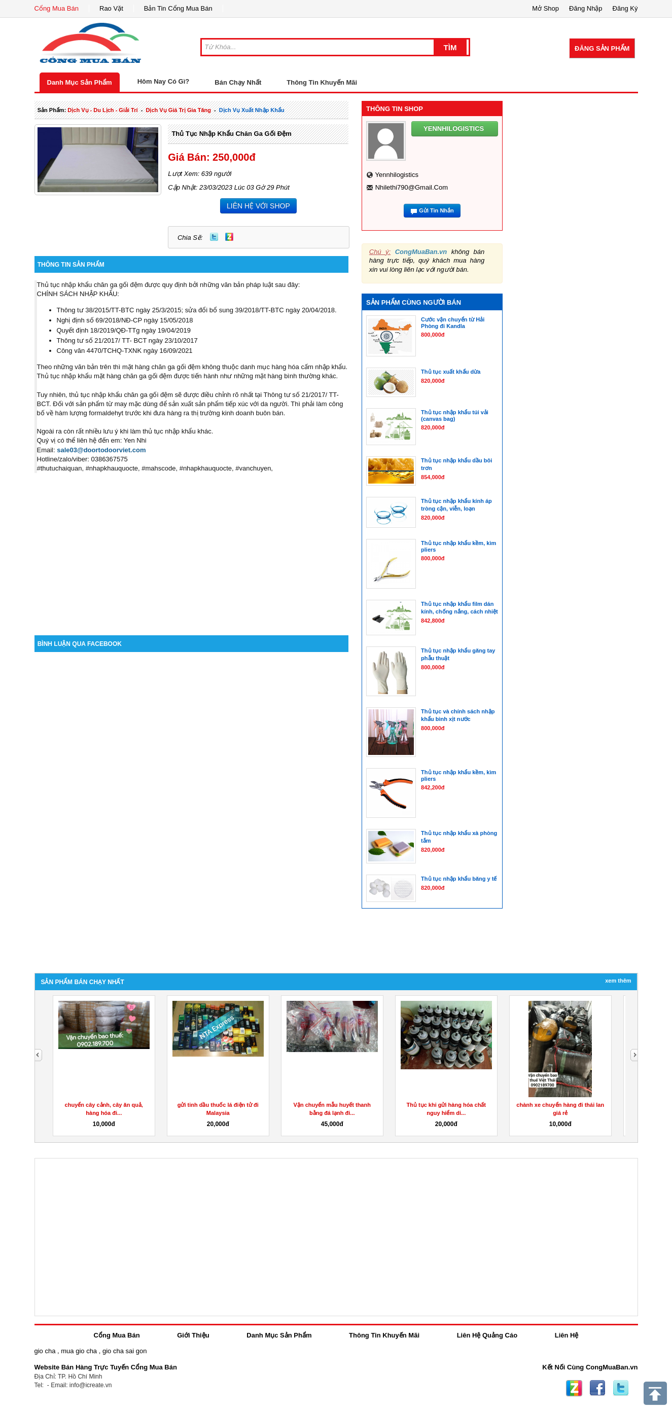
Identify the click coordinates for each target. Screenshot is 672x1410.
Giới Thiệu (193, 1335)
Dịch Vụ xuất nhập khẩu (252, 110)
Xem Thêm (618, 981)
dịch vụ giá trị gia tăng (178, 110)
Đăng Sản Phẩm (602, 48)
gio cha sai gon (124, 1351)
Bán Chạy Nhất (238, 82)
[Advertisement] (191, 549)
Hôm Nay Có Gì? (163, 81)
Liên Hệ (567, 1335)
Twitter (214, 237)
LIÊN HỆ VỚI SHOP (258, 206)
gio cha (45, 1351)
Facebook (597, 1388)
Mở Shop (545, 8)
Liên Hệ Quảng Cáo (487, 1335)
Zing (229, 237)
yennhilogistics (396, 174)
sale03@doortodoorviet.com (101, 450)
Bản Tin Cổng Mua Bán (178, 8)
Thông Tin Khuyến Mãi (322, 82)
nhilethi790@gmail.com (411, 187)
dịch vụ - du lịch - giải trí (102, 110)
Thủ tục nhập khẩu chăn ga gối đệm (231, 133)
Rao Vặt (111, 8)
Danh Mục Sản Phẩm (79, 82)
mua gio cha (79, 1351)
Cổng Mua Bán (56, 8)
